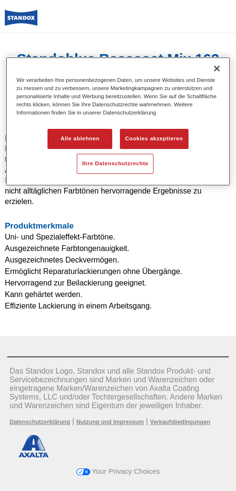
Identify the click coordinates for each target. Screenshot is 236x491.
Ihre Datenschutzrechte (115, 163)
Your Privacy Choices (118, 471)
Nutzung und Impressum (110, 422)
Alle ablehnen (79, 138)
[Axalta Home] (21, 22)
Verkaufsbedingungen (180, 422)
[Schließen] (216, 68)
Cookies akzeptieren (154, 138)
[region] (118, 121)
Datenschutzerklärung (40, 422)
